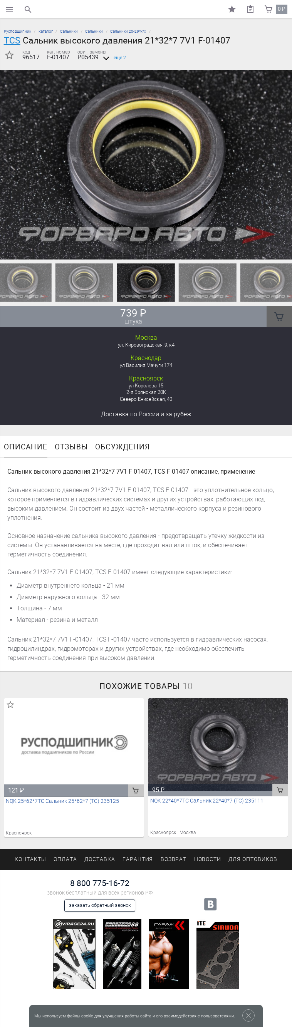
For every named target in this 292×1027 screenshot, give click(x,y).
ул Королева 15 (146, 386)
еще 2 (113, 57)
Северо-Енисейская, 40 (146, 399)
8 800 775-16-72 (99, 883)
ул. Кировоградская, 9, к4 (146, 345)
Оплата (65, 859)
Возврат (174, 859)
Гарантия (138, 859)
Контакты (30, 859)
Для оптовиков (252, 859)
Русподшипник (17, 31)
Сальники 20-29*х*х (128, 31)
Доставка (146, 414)
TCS (12, 40)
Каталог (46, 31)
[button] (141, 250)
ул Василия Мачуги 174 (146, 365)
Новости (208, 859)
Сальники (69, 31)
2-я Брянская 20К (146, 392)
